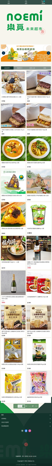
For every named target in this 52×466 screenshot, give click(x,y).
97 (33, 406)
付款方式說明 (5, 422)
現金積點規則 (5, 426)
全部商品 (3, 418)
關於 (2, 415)
